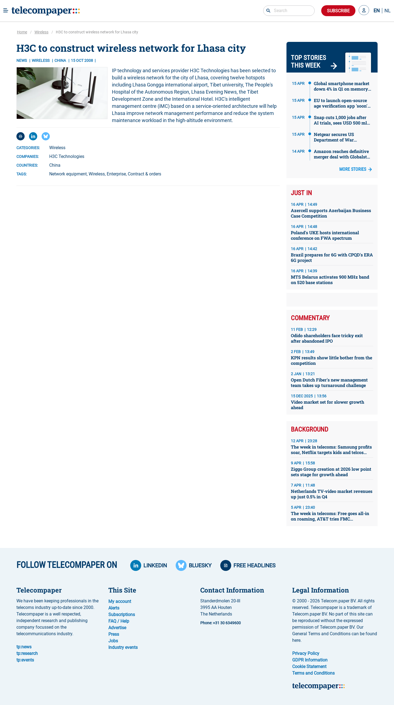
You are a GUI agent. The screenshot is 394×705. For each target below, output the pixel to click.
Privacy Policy (305, 653)
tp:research (27, 653)
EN (376, 10)
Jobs (113, 640)
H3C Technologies (66, 156)
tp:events (25, 660)
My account (119, 601)
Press (113, 634)
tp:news (23, 646)
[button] (364, 11)
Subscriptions (121, 614)
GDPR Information (310, 660)
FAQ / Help (118, 621)
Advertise (117, 627)
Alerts (113, 608)
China (54, 165)
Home (22, 32)
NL (387, 10)
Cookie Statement (309, 666)
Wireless (41, 32)
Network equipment (68, 174)
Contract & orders (144, 174)
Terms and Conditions (313, 673)
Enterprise (116, 174)
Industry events (123, 647)
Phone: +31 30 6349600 (220, 623)
